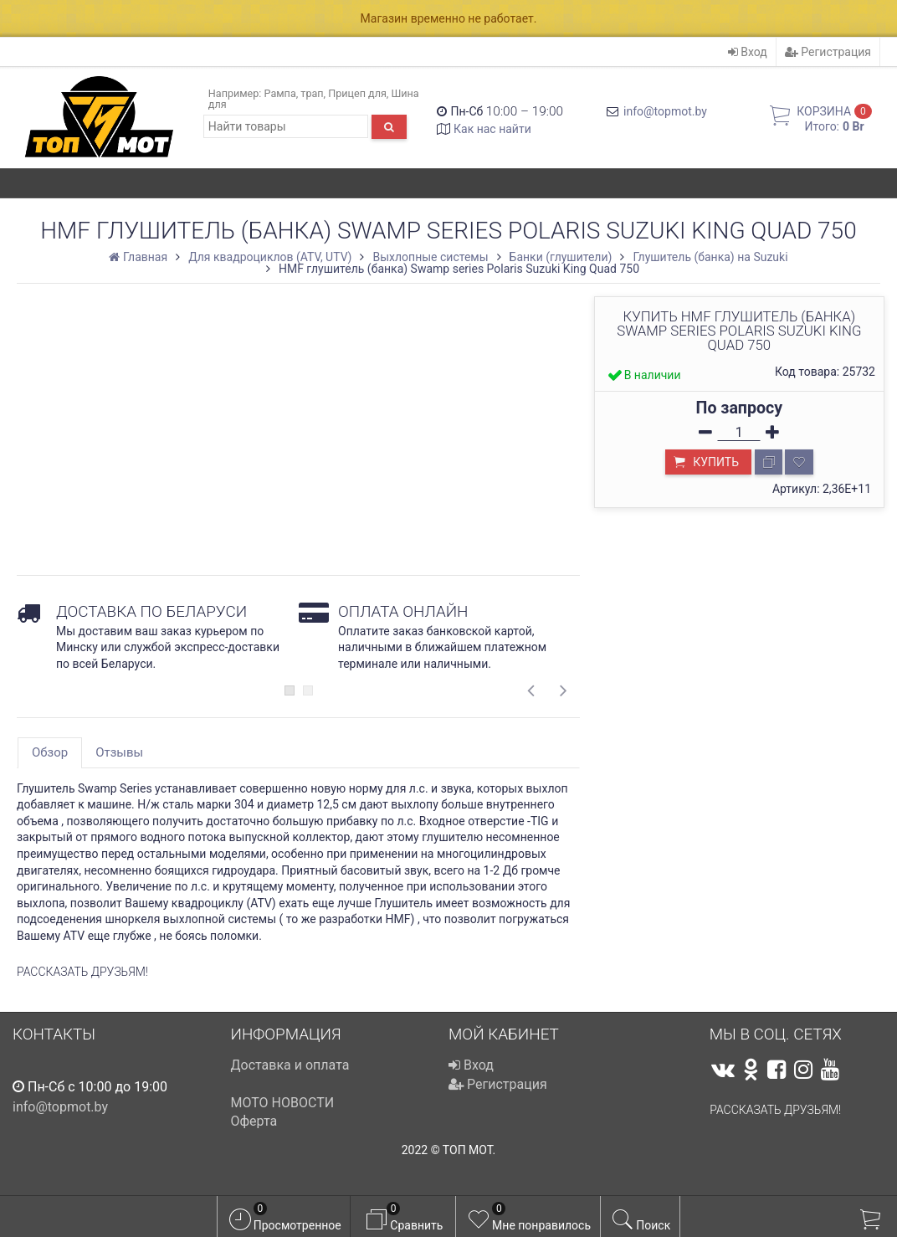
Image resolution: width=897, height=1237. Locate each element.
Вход (747, 52)
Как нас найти (492, 129)
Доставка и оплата (290, 1065)
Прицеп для (357, 93)
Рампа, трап (294, 93)
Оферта (254, 1121)
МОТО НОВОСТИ (283, 1103)
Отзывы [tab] (119, 752)
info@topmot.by (665, 111)
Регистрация (828, 52)
